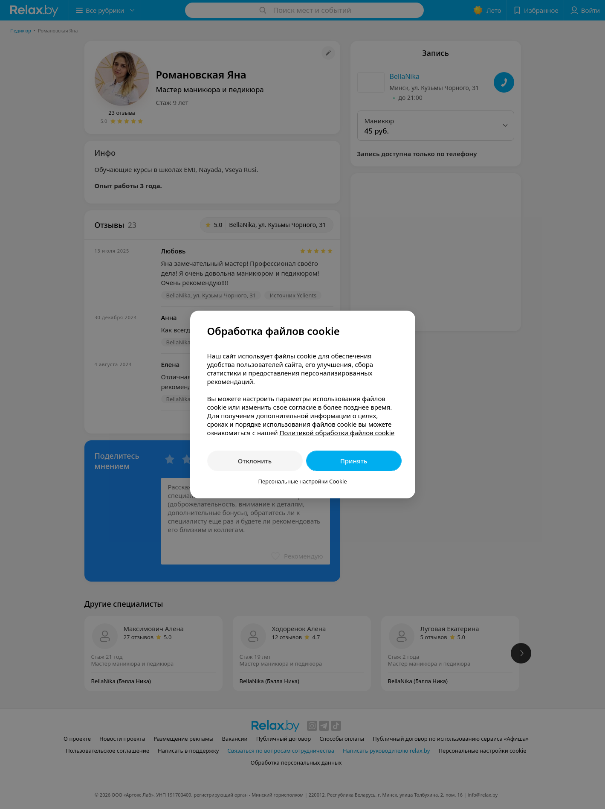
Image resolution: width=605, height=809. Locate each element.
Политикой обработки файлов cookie (336, 432)
